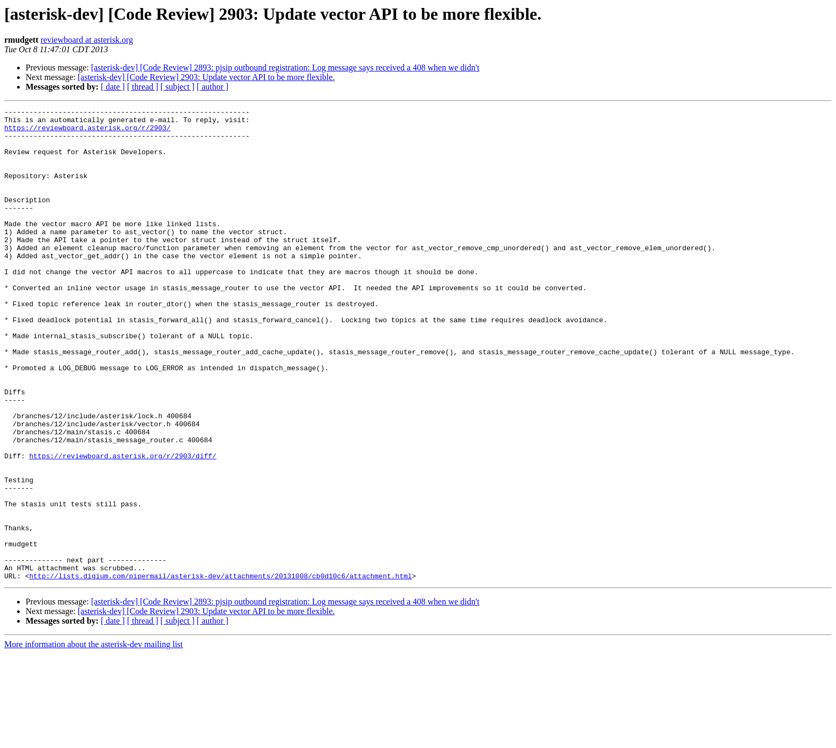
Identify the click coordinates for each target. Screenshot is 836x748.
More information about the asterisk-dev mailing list (93, 738)
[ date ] (113, 86)
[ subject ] (177, 86)
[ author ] (213, 86)
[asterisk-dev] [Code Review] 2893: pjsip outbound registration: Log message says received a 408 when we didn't (285, 67)
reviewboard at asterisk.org (87, 39)
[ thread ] (142, 86)
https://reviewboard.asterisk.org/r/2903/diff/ (122, 526)
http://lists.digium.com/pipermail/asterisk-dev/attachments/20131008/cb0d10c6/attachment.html (220, 670)
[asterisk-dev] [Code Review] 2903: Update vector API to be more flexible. (206, 77)
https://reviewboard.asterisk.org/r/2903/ (87, 132)
